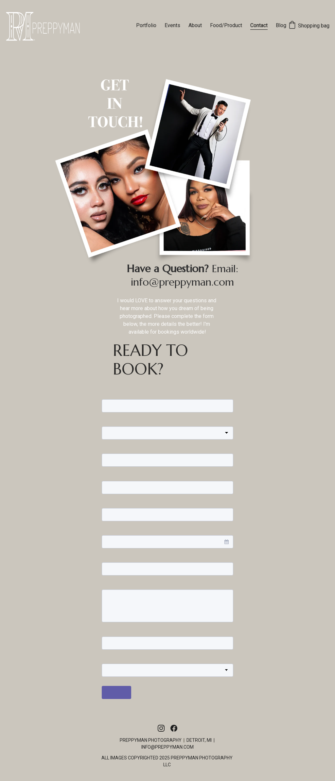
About (195, 25)
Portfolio (146, 25)
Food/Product (226, 25)
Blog (281, 25)
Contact (259, 25)
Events (172, 25)
